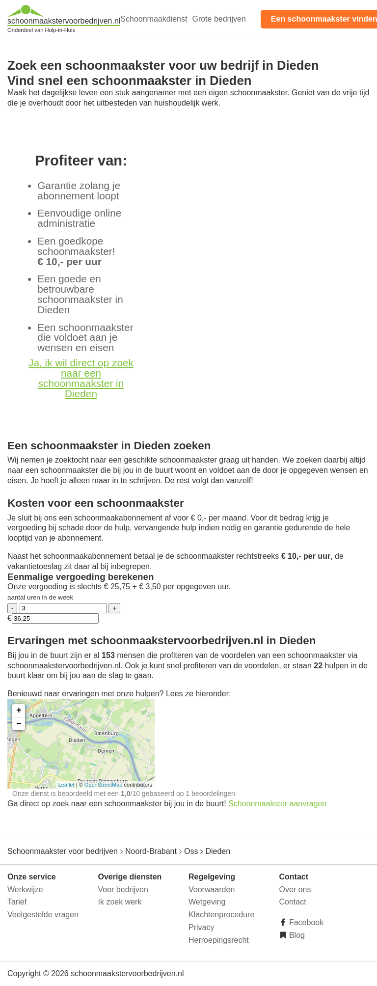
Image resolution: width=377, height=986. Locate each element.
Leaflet (66, 785)
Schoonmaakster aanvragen (277, 803)
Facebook (305, 922)
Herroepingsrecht (218, 940)
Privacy (201, 927)
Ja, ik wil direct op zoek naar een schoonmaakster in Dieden (81, 378)
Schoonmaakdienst (153, 19)
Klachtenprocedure (221, 914)
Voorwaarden (211, 889)
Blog (296, 935)
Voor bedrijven (123, 889)
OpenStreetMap (103, 785)
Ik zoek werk (120, 902)
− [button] (19, 724)
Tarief (17, 902)
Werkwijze (25, 889)
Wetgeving (206, 902)
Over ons (295, 889)
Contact (292, 902)
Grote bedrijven (218, 19)
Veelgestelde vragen (43, 914)
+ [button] (19, 710)
